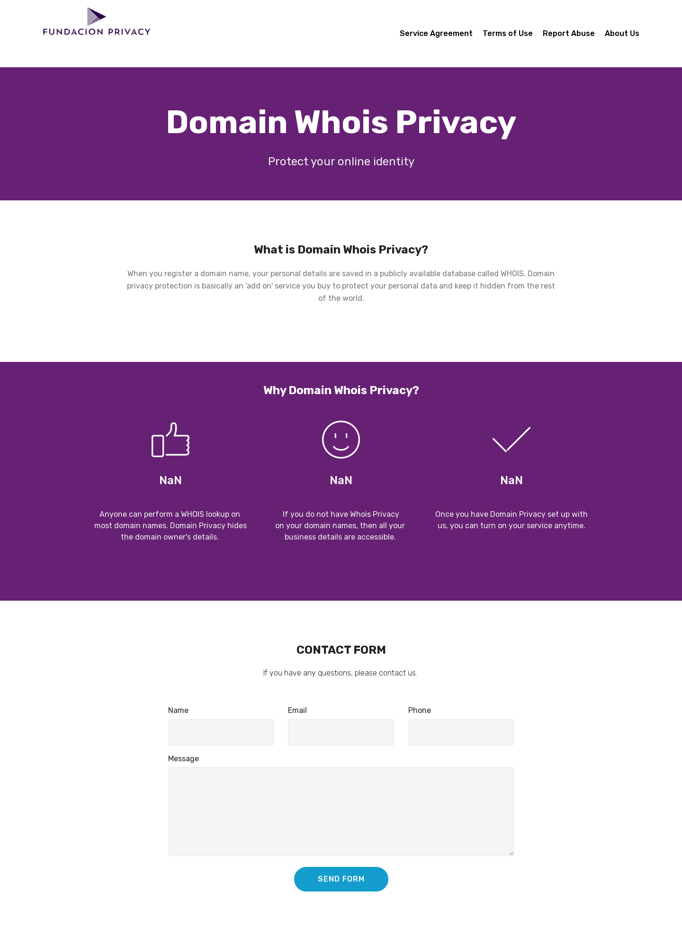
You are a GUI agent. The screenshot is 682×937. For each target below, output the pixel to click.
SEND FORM (341, 878)
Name (178, 710)
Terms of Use (508, 33)
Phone (419, 710)
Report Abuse (569, 33)
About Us (622, 33)
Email (297, 710)
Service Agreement (436, 33)
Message (183, 758)
